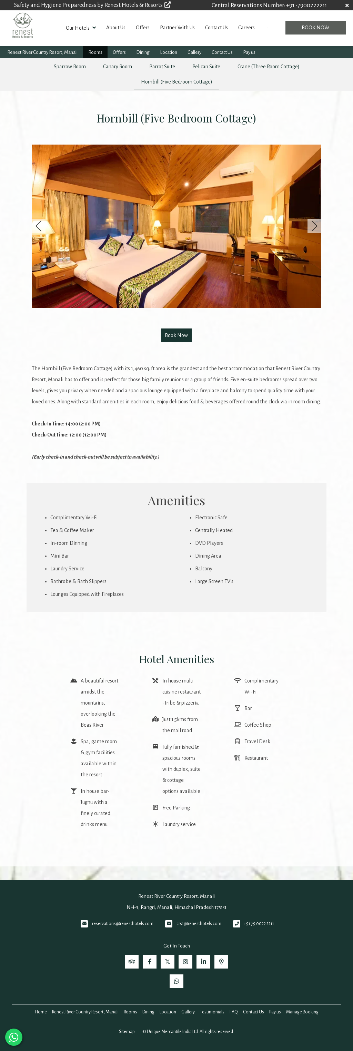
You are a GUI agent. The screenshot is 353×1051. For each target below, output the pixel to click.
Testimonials (212, 1012)
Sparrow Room (70, 66)
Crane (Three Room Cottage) (269, 66)
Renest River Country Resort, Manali (42, 52)
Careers (246, 27)
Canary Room (117, 66)
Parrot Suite (162, 66)
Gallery (194, 52)
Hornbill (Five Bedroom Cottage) (176, 82)
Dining (143, 52)
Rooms (95, 52)
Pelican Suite (206, 66)
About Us (115, 27)
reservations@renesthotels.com (122, 923)
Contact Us (216, 27)
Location (168, 52)
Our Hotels (81, 27)
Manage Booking (302, 1012)
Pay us (249, 52)
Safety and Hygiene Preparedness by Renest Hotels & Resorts (92, 5)
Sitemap (127, 1031)
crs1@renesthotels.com (198, 923)
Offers (143, 27)
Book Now (315, 27)
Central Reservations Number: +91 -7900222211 (269, 5)
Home (41, 1012)
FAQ (234, 1012)
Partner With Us (177, 27)
